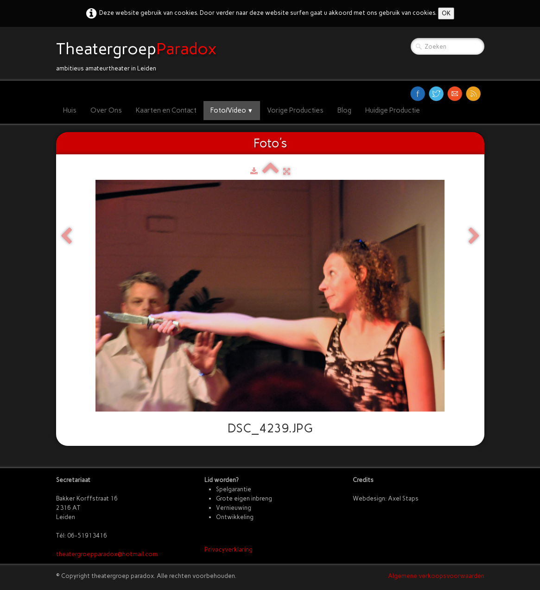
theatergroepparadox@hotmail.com (107, 554)
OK (446, 13)
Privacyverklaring (228, 549)
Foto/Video (232, 110)
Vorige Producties (295, 110)
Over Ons (106, 110)
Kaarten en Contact (166, 110)
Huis (69, 110)
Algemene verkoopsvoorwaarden (436, 575)
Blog (344, 110)
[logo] (139, 53)
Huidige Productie (392, 110)
